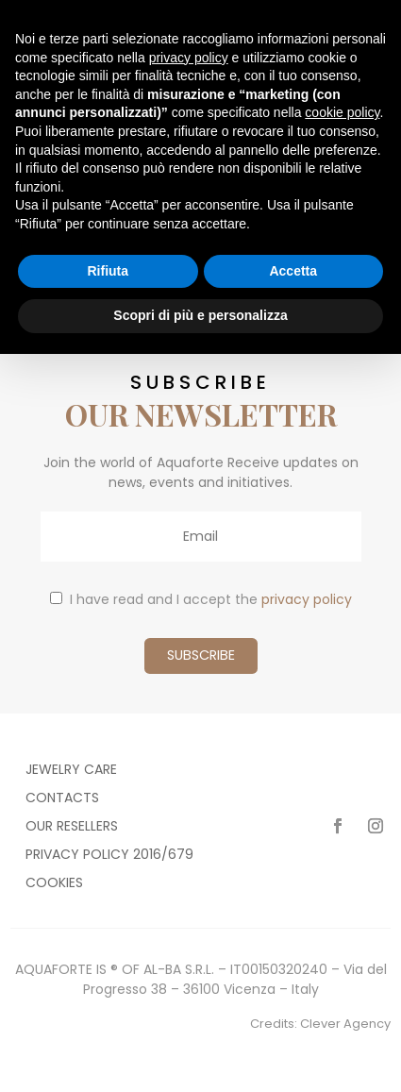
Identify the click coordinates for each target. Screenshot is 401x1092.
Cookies (54, 884)
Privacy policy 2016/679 (109, 856)
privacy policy (306, 599)
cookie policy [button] (342, 112)
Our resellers (71, 827)
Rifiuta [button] (107, 270)
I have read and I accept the (201, 599)
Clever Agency (345, 1024)
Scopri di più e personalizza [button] (200, 315)
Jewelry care (71, 771)
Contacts (62, 799)
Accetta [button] (293, 270)
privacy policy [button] (188, 57)
